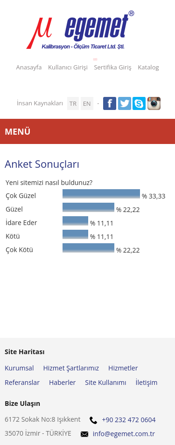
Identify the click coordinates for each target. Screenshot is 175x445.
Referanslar (22, 382)
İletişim (147, 382)
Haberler (62, 382)
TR (73, 103)
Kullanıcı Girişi (68, 67)
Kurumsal (19, 367)
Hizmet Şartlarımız (71, 367)
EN (87, 103)
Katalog (148, 67)
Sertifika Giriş (111, 66)
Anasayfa (29, 67)
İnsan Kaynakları (40, 103)
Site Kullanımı (105, 382)
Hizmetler (123, 367)
